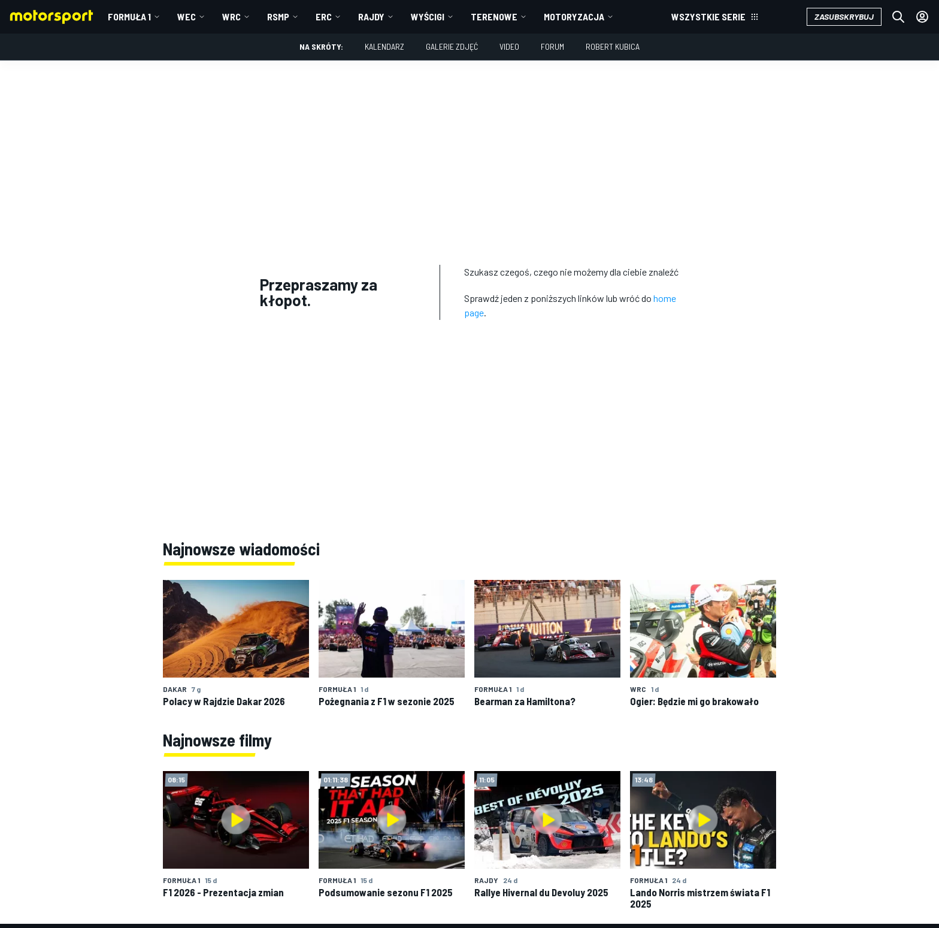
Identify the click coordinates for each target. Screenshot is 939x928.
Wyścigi (427, 16)
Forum (552, 46)
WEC (186, 16)
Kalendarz (384, 46)
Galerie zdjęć (452, 46)
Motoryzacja (574, 16)
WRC (231, 16)
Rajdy (371, 16)
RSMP (278, 16)
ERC (324, 16)
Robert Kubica (613, 46)
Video (509, 46)
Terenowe (494, 16)
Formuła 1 (129, 16)
